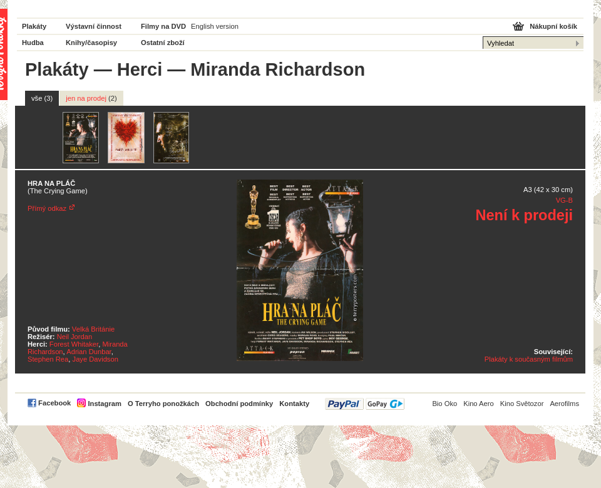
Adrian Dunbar (88, 351)
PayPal (364, 404)
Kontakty (294, 403)
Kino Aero (478, 403)
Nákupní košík (553, 26)
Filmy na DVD (163, 26)
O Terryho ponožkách (163, 403)
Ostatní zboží (163, 42)
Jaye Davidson (95, 359)
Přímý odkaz (47, 208)
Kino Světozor (522, 403)
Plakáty (34, 26)
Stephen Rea (48, 359)
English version (215, 26)
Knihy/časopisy (91, 42)
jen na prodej (91, 98)
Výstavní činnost (93, 26)
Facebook (54, 403)
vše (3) (42, 98)
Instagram (104, 403)
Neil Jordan (75, 336)
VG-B (564, 200)
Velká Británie (93, 329)
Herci (140, 69)
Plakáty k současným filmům (529, 359)
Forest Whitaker (73, 344)
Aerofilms (564, 403)
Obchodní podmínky (239, 403)
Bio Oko (444, 403)
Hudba (33, 42)
